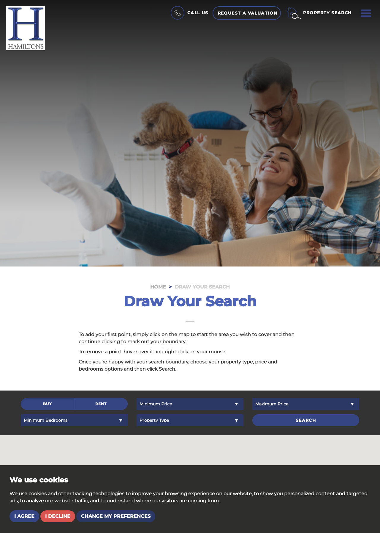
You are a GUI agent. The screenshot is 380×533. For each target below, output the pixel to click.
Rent (101, 404)
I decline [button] (57, 516)
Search (306, 420)
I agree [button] (24, 516)
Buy (47, 404)
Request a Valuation (248, 13)
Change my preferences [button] (116, 516)
